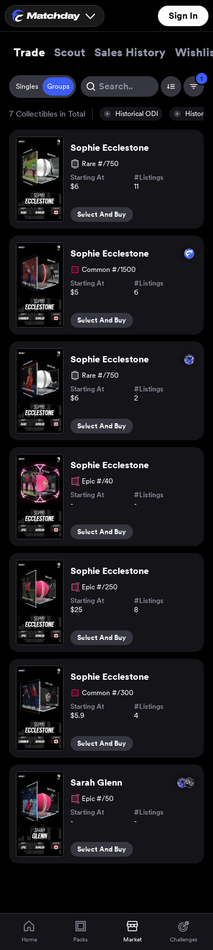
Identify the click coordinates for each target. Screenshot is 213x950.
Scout (69, 52)
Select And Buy (101, 214)
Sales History (130, 52)
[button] (130, 114)
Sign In (183, 15)
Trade (29, 52)
